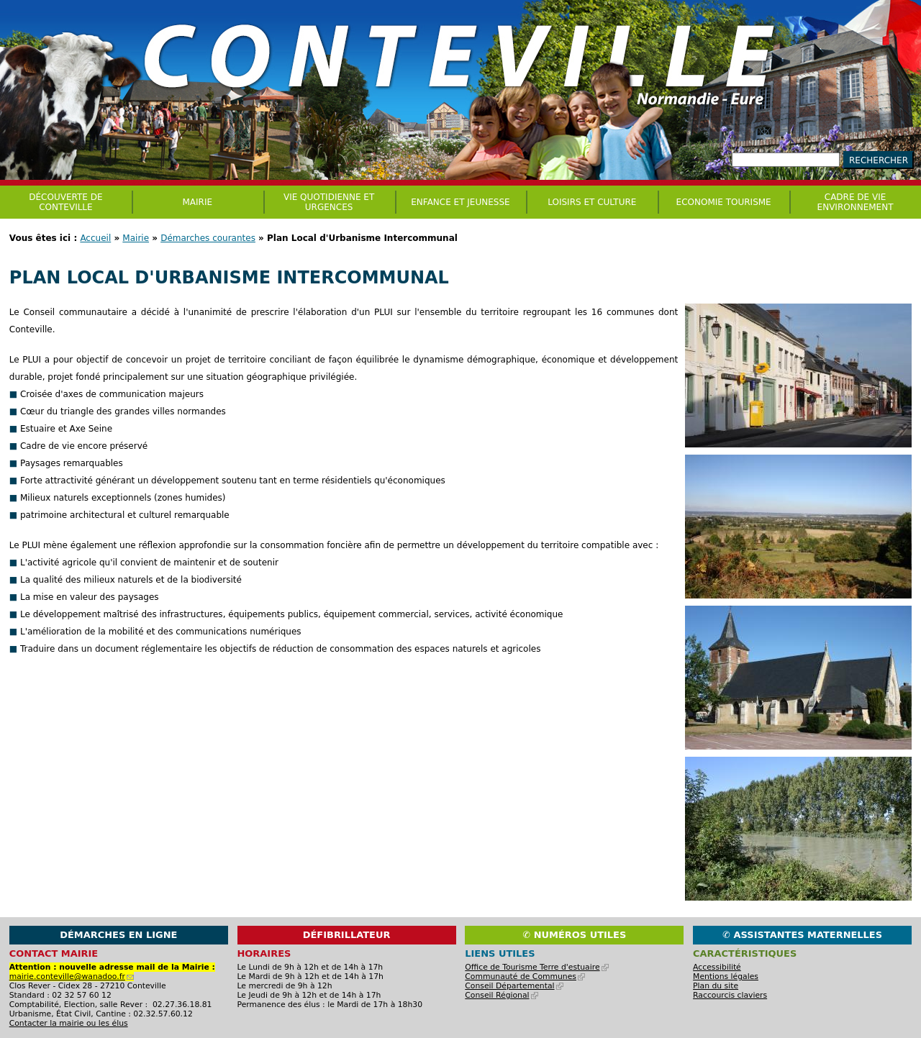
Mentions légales (725, 976)
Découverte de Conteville (65, 202)
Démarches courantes (207, 238)
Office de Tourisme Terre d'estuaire (536, 967)
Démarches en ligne (118, 934)
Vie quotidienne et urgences (328, 202)
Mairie (135, 238)
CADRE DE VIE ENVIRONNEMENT (855, 202)
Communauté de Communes (525, 976)
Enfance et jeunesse (460, 202)
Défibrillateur (347, 934)
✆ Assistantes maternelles (802, 934)
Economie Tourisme (723, 202)
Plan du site (715, 986)
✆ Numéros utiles (574, 934)
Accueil (95, 238)
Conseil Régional (501, 995)
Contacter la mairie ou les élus (68, 1023)
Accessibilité (717, 967)
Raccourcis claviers (730, 995)
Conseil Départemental (514, 986)
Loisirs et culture (592, 202)
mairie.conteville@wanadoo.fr (71, 976)
